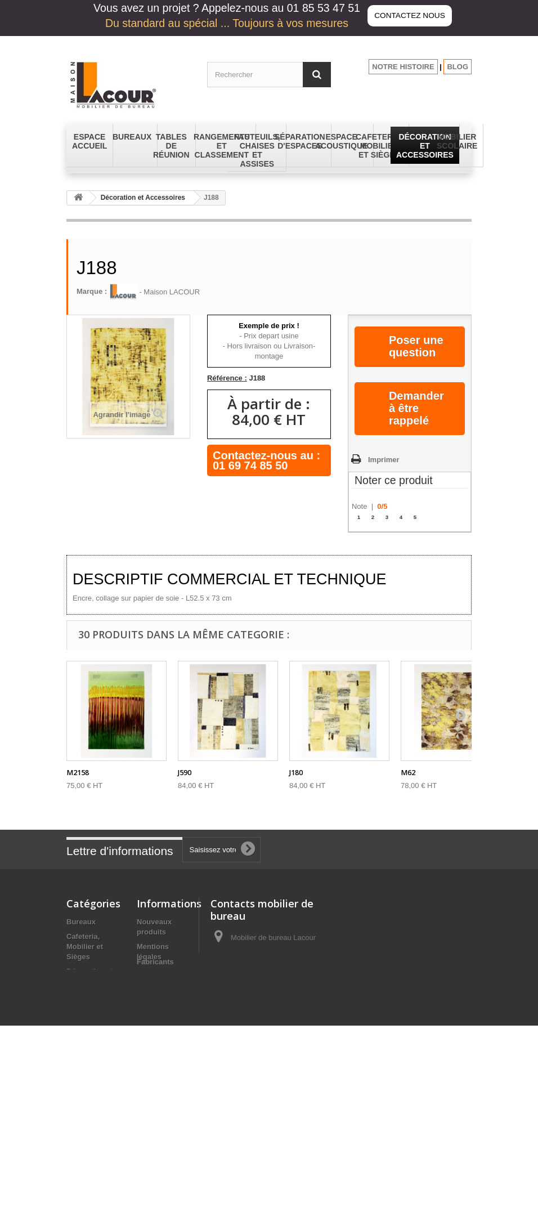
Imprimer (384, 459)
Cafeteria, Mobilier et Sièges (84, 946)
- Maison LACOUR (154, 292)
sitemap (150, 1146)
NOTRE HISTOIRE (403, 66)
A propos (153, 1006)
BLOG (457, 66)
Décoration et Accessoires (143, 198)
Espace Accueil (93, 996)
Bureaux (81, 922)
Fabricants (155, 1160)
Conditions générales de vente (159, 981)
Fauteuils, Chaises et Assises (84, 1045)
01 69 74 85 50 (250, 465)
